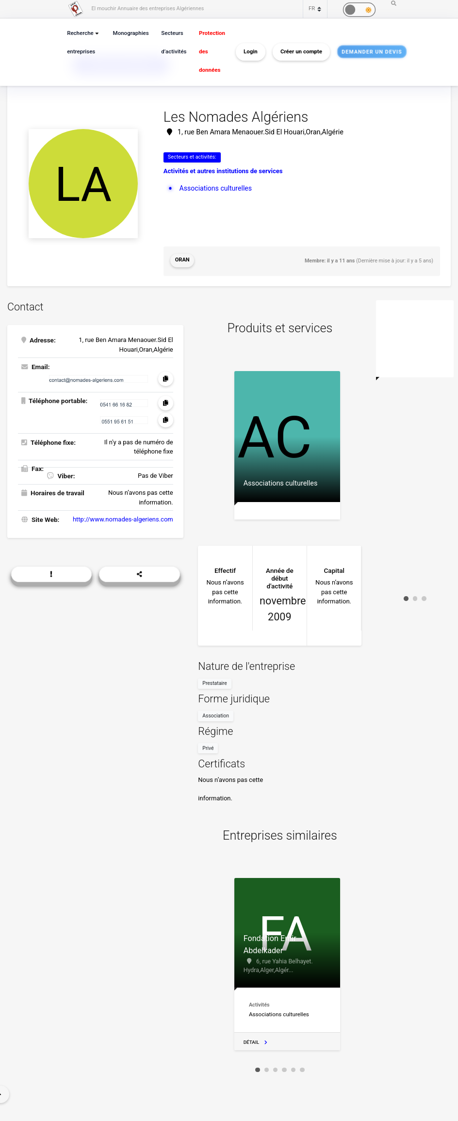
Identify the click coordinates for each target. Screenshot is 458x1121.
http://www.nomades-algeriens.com (123, 516)
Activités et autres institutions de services (223, 170)
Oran (182, 259)
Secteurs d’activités (171, 42)
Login (247, 51)
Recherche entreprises (80, 42)
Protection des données (208, 51)
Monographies (129, 33)
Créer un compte (298, 51)
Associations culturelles (214, 187)
